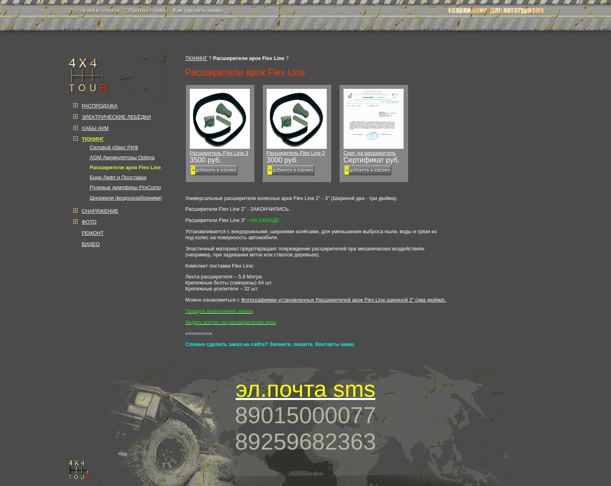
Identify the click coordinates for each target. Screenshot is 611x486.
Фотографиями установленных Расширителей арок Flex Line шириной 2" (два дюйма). (343, 300)
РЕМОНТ (93, 233)
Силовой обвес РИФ (114, 147)
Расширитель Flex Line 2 (297, 122)
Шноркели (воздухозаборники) (126, 198)
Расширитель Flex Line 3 (220, 122)
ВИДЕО (91, 244)
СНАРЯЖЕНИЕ (100, 211)
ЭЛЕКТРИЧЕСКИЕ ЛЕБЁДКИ (116, 117)
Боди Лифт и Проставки (118, 177)
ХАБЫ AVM (95, 128)
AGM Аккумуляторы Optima (122, 157)
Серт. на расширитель (374, 122)
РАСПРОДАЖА (100, 106)
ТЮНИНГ (196, 58)
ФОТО (89, 222)
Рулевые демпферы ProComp (125, 187)
